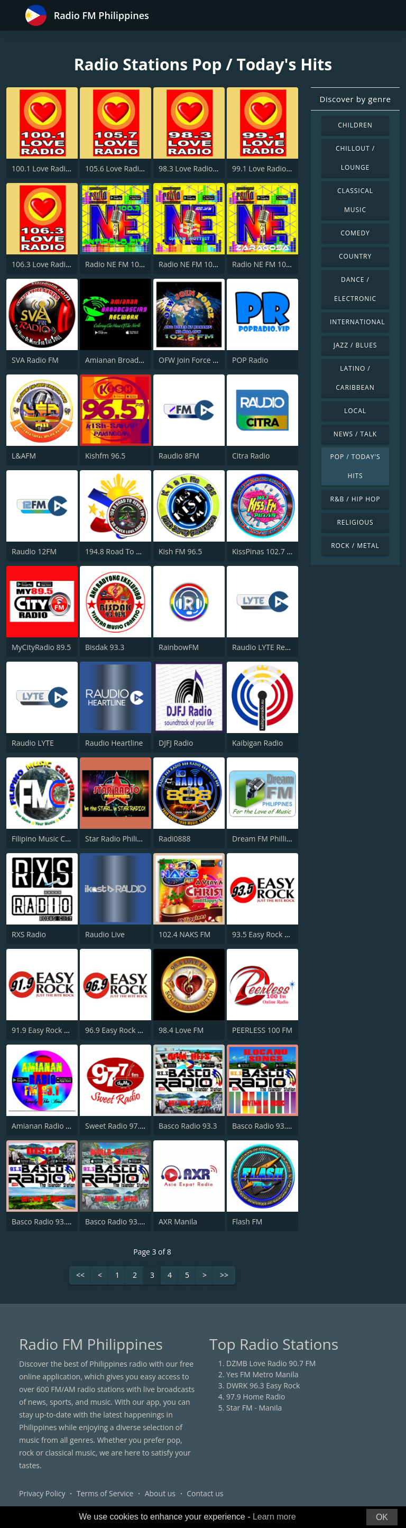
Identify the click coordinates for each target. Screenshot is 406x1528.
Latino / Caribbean (355, 378)
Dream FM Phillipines (268, 839)
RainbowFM (179, 647)
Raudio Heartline (114, 743)
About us (160, 1493)
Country (355, 256)
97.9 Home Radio (255, 1397)
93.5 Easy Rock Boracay (272, 934)
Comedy (355, 232)
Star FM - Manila (254, 1408)
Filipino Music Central (49, 839)
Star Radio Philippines (122, 839)
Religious (355, 522)
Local (355, 410)
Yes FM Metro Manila (262, 1374)
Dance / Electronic (355, 289)
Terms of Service (105, 1493)
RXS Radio (29, 934)
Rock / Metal (355, 545)
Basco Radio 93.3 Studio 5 (276, 1126)
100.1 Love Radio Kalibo (53, 168)
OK (382, 1517)
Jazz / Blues (355, 345)
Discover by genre (355, 99)
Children (355, 125)
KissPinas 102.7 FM (264, 551)
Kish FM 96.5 (180, 551)
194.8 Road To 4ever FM (126, 551)
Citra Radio (251, 456)
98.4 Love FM (181, 1030)
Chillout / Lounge (355, 158)
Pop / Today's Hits (355, 466)
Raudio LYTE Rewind (266, 647)
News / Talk (355, 433)
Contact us (205, 1493)
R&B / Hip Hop (355, 499)
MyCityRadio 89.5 (41, 647)
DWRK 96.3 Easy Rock (263, 1385)
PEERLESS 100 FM (262, 1030)
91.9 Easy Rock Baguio (50, 1030)
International (357, 321)
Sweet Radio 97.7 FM (120, 1126)
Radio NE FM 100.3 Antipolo (132, 264)
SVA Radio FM (35, 360)
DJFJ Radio (176, 743)
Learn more (274, 1516)
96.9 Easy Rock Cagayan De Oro (139, 1030)
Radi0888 (175, 839)
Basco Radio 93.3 (188, 1126)
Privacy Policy (42, 1493)
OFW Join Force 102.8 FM (201, 360)
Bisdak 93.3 (104, 647)
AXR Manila (178, 1221)
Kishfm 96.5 (105, 456)
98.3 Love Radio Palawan (201, 168)
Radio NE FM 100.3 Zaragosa (281, 264)
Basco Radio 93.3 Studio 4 (56, 1221)
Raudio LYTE (33, 743)
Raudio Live (105, 934)
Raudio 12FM (34, 551)
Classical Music (355, 200)
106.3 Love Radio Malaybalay (61, 264)
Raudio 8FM (179, 456)
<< (80, 1275)
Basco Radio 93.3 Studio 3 (129, 1221)
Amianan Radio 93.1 (46, 1126)
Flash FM (247, 1221)
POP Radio (250, 360)
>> (224, 1275)
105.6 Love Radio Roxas (125, 168)
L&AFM (24, 456)
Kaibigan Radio (257, 743)
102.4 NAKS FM (184, 934)
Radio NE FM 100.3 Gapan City (210, 264)
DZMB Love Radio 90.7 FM (271, 1363)
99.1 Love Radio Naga (269, 168)
